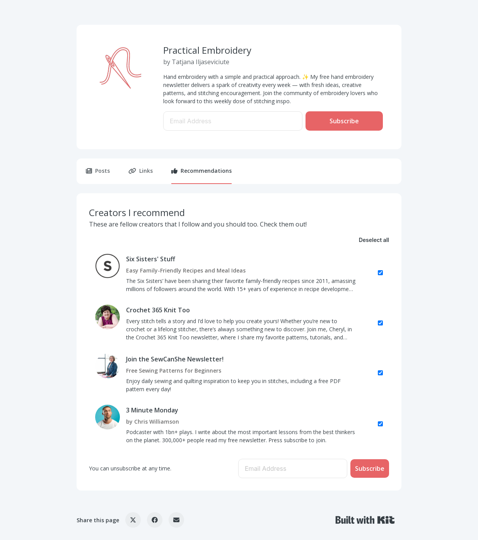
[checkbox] (239, 272)
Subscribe (344, 121)
